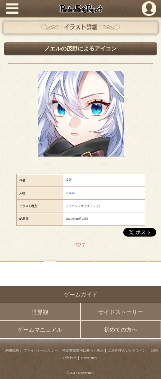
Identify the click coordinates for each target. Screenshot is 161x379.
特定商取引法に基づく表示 (82, 350)
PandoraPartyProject (80, 9)
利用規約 (12, 350)
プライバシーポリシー (41, 350)
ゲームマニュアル (40, 329)
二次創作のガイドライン (127, 350)
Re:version (89, 358)
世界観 (40, 312)
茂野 (69, 179)
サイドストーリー (120, 312)
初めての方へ (120, 329)
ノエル (70, 192)
